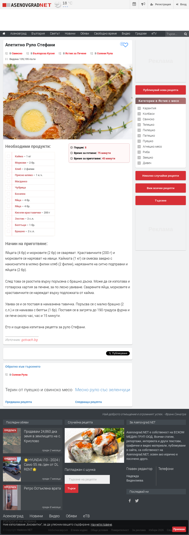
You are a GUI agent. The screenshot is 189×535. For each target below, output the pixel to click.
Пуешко (148, 141)
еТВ (86, 515)
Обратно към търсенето (23, 366)
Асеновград (13, 515)
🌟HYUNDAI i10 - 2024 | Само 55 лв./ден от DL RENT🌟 (42, 464)
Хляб (18, 169)
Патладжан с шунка (80, 469)
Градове (141, 33)
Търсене (161, 200)
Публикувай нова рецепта (160, 90)
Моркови (21, 162)
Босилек (20, 194)
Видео (54, 515)
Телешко (148, 125)
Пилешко (149, 130)
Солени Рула (105, 53)
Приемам (179, 529)
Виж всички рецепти (160, 188)
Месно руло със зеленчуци (102, 389)
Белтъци (21, 225)
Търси (71, 488)
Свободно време (105, 33)
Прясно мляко (24, 175)
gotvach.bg (29, 340)
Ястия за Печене (75, 53)
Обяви (71, 515)
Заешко (148, 157)
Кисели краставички (28, 212)
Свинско (17, 53)
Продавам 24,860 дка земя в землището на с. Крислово (42, 436)
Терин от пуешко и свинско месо (38, 389)
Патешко (149, 135)
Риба (146, 152)
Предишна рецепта (18, 402)
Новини (70, 33)
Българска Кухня (44, 53)
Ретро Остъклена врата (42, 488)
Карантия (149, 108)
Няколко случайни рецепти (160, 175)
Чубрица (20, 187)
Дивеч (147, 163)
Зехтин (20, 218)
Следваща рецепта (88, 402)
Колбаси (149, 114)
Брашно (20, 231)
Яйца (18, 200)
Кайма (19, 156)
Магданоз (21, 181)
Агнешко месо (152, 146)
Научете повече (101, 524)
